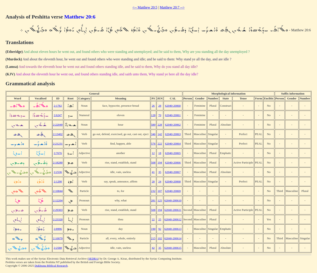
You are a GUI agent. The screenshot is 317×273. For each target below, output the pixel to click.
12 (153, 153)
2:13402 (58, 134)
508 (153, 162)
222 (160, 143)
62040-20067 (173, 172)
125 (160, 200)
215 (153, 238)
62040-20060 (173, 105)
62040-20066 (173, 162)
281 (153, 200)
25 (159, 219)
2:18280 (58, 162)
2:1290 (58, 181)
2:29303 (58, 210)
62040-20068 (173, 181)
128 (153, 115)
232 (153, 191)
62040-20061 (173, 115)
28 (159, 105)
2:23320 (58, 219)
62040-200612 (172, 219)
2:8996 (58, 228)
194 (160, 162)
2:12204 (58, 200)
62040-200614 (172, 238)
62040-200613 (172, 228)
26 (153, 105)
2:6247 (58, 115)
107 (160, 191)
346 (153, 134)
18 (159, 153)
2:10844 (58, 191)
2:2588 (58, 247)
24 (159, 181)
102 (160, 238)
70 (159, 115)
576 (153, 143)
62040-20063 (173, 134)
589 (153, 124)
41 (153, 172)
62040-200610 (172, 200)
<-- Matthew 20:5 (144, 7)
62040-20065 (173, 153)
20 (153, 181)
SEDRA (93, 258)
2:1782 (58, 105)
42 (153, 247)
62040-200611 (172, 210)
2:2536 (58, 172)
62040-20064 (173, 143)
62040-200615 (172, 247)
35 (159, 172)
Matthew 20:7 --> (172, 7)
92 (159, 228)
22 (153, 219)
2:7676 (58, 153)
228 (160, 124)
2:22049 (58, 124)
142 (160, 134)
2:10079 (58, 238)
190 (153, 228)
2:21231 (58, 143)
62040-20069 (173, 191)
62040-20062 (173, 124)
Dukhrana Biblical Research (51, 265)
